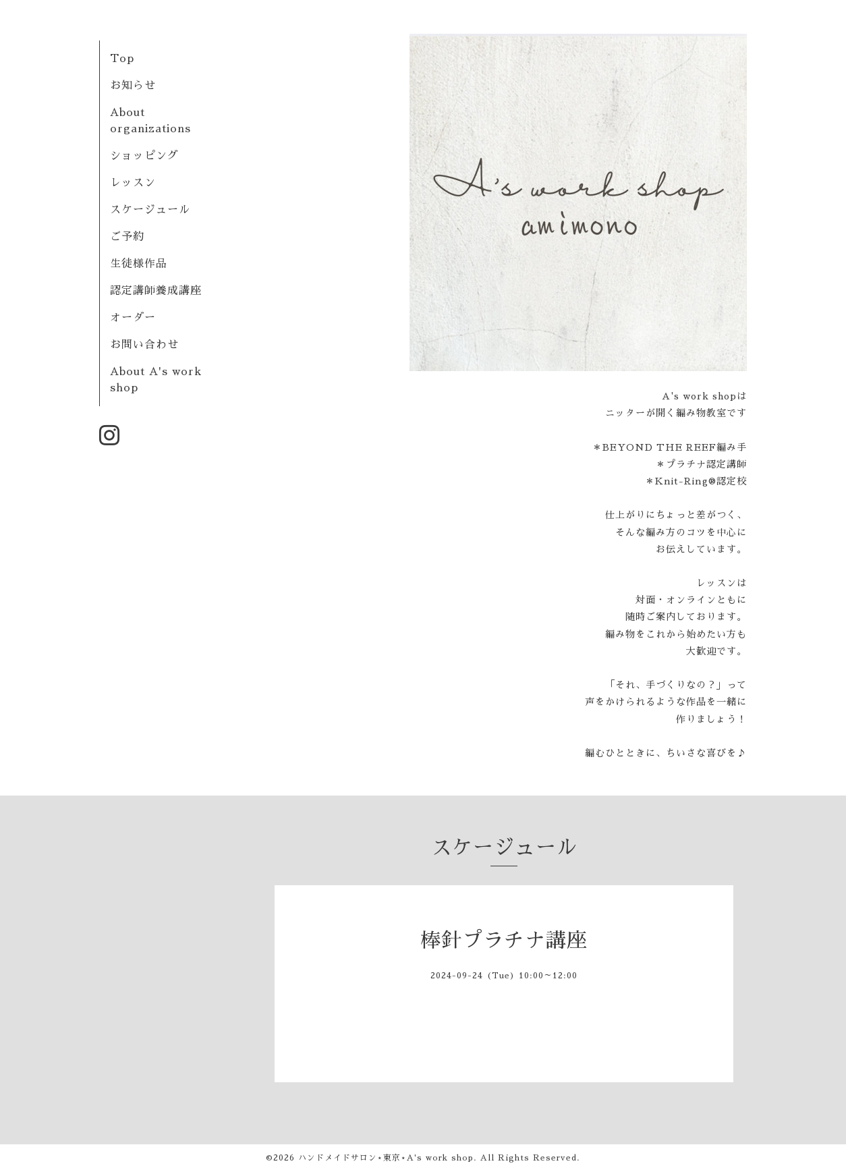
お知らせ (133, 85)
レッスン (133, 182)
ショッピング (144, 155)
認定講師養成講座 (156, 290)
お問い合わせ (144, 344)
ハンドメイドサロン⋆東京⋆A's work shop (386, 1158)
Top (122, 58)
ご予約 (127, 236)
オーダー (133, 317)
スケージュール (150, 209)
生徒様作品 (138, 263)
